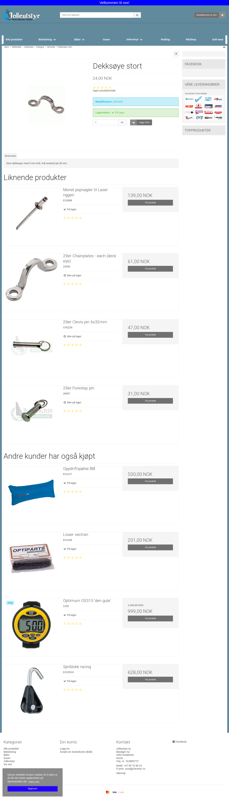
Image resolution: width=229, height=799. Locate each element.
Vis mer (8, 764)
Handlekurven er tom (210, 15)
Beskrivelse (10, 156)
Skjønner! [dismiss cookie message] (32, 788)
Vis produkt (150, 202)
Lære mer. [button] (34, 781)
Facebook (181, 741)
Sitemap (120, 773)
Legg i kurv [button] (140, 122)
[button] (176, 53)
